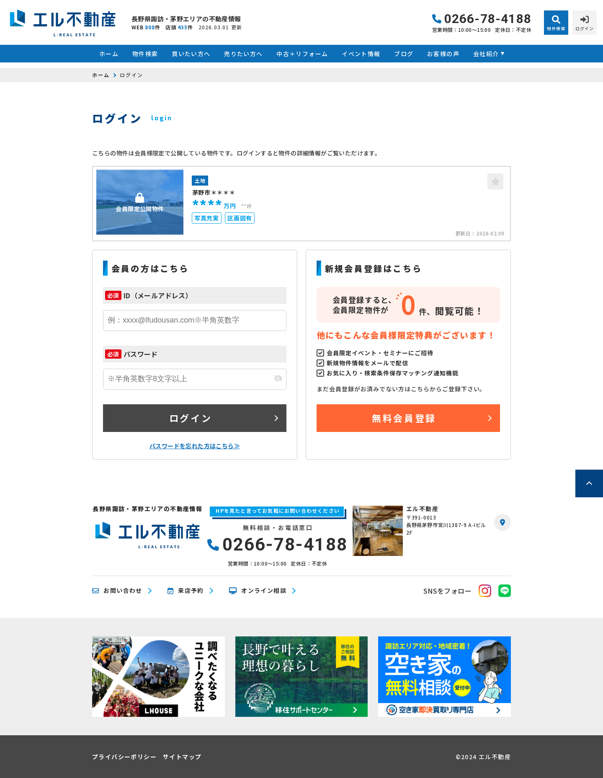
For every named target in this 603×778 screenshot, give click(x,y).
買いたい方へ (191, 53)
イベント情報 (361, 53)
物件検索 (145, 53)
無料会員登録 (404, 417)
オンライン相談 (257, 590)
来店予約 (186, 590)
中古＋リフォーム (302, 53)
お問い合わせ (117, 590)
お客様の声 (443, 53)
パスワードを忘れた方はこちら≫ (194, 446)
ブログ (403, 53)
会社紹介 (486, 53)
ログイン (190, 417)
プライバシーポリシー (124, 757)
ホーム (109, 53)
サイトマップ (182, 757)
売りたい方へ (243, 53)
